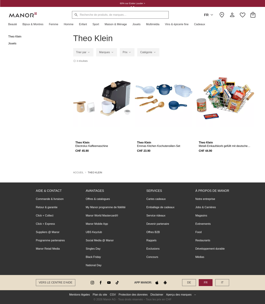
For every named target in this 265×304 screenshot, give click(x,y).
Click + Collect (45, 215)
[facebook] (100, 282)
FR (209, 14)
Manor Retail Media (48, 248)
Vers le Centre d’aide (56, 282)
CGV (113, 294)
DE (189, 282)
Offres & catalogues (98, 198)
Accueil (78, 172)
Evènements (203, 223)
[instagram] (92, 282)
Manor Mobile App (97, 223)
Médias (199, 256)
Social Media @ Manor (100, 240)
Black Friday (93, 256)
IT (222, 282)
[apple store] (156, 282)
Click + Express (45, 223)
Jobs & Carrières (205, 207)
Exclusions (153, 248)
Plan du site (100, 294)
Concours (152, 256)
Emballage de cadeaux (160, 207)
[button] (14, 24)
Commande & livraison (50, 198)
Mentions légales (79, 294)
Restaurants (202, 240)
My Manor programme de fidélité (106, 207)
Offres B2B (153, 232)
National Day (94, 265)
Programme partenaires (50, 240)
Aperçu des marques (179, 294)
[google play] (165, 282)
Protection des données (133, 294)
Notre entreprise (205, 198)
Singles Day (93, 248)
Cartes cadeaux (156, 198)
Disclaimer (156, 294)
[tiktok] (117, 282)
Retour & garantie (46, 207)
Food (198, 232)
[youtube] (108, 282)
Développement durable (210, 248)
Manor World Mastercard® (102, 215)
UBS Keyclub (94, 232)
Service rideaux (155, 215)
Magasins (201, 215)
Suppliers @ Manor (48, 232)
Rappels (151, 240)
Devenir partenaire (157, 223)
